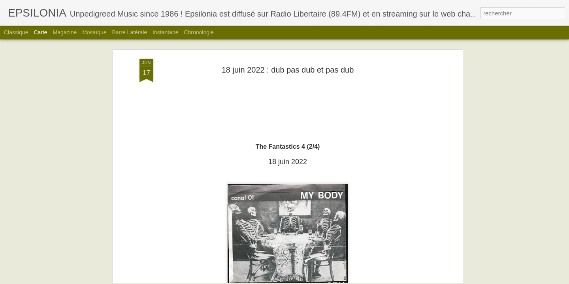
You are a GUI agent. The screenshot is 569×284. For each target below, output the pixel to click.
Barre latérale (129, 32)
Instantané (165, 32)
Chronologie (199, 32)
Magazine (65, 32)
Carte (40, 32)
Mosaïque (94, 32)
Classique (16, 32)
